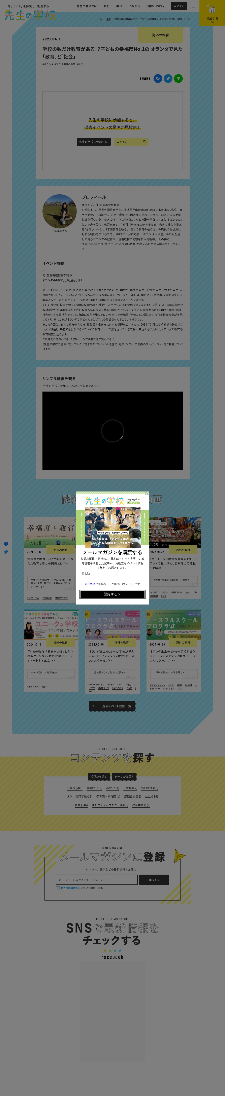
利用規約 (90, 584)
